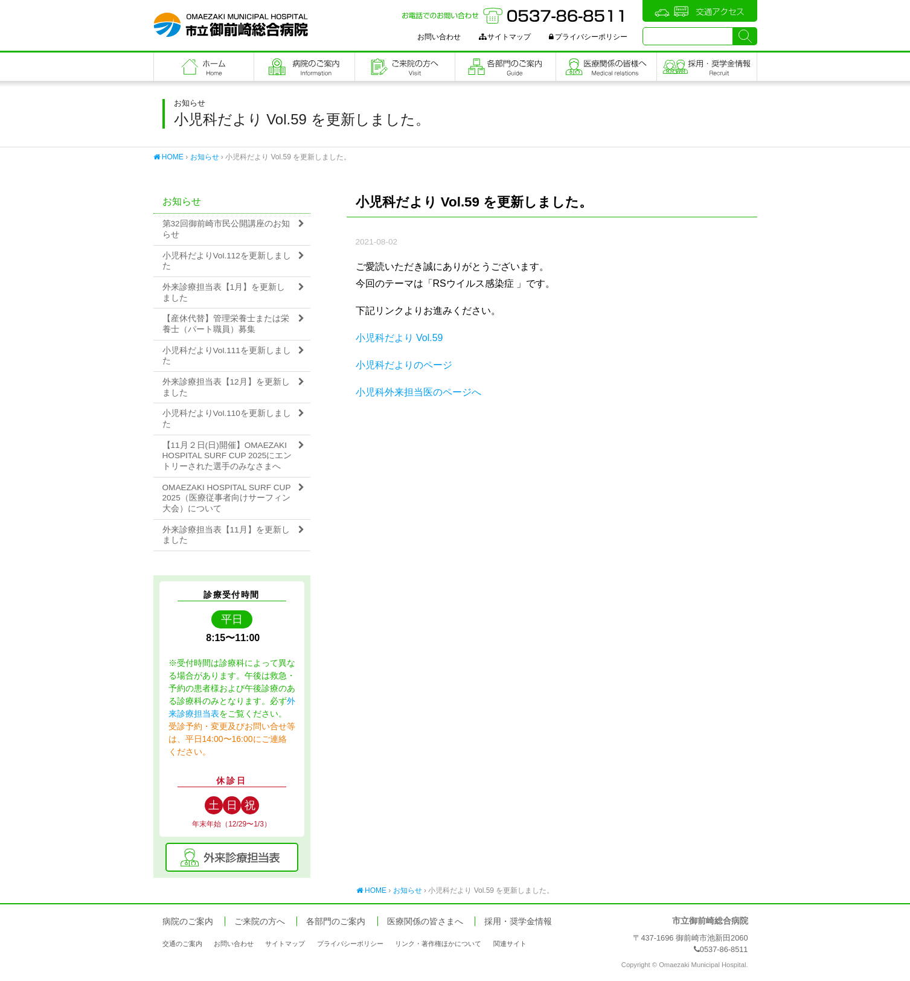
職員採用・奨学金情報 (707, 67)
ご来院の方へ (405, 67)
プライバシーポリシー (588, 37)
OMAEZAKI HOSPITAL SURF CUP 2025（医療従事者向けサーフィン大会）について (226, 498)
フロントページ (204, 67)
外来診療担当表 (231, 857)
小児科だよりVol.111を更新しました (226, 356)
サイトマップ (505, 37)
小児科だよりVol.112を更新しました (226, 261)
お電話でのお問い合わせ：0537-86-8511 (514, 15)
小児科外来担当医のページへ (418, 392)
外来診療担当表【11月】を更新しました (226, 535)
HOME (168, 157)
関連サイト (510, 943)
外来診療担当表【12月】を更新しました (226, 387)
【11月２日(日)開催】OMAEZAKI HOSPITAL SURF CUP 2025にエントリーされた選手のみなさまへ (227, 456)
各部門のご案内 (505, 67)
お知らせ (204, 157)
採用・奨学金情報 (518, 921)
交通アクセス (699, 11)
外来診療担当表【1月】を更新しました (224, 292)
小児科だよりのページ (404, 365)
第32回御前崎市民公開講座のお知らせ (226, 229)
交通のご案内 (182, 943)
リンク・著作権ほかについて (438, 943)
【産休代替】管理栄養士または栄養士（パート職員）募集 (225, 324)
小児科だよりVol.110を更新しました (226, 419)
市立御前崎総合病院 (230, 24)
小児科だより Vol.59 (399, 338)
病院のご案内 (304, 67)
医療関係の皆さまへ (606, 67)
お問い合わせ (439, 37)
